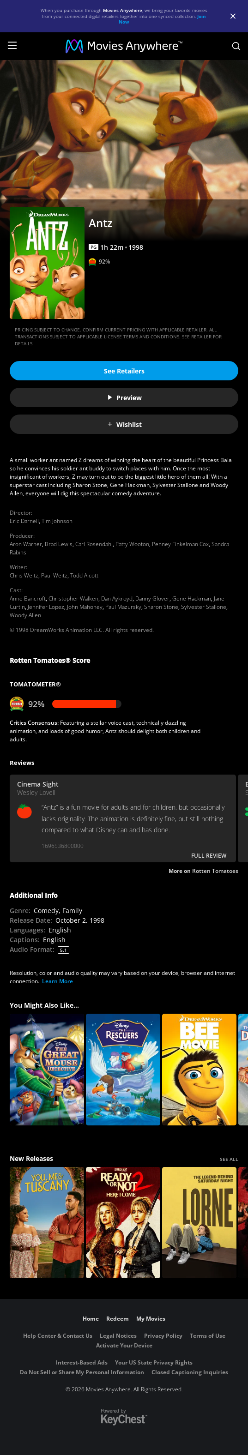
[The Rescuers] (123, 1069)
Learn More (57, 981)
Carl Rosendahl (94, 544)
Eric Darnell (24, 521)
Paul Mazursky (123, 607)
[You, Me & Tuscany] (47, 1223)
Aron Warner (26, 544)
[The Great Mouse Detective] (47, 1069)
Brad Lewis (59, 544)
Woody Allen (25, 615)
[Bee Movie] (199, 1069)
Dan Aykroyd (117, 598)
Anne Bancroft (28, 598)
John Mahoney (85, 607)
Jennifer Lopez (46, 607)
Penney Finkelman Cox (180, 544)
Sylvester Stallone (203, 607)
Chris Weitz (24, 575)
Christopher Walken (73, 598)
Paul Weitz (54, 575)
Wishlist (124, 424)
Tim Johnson (57, 521)
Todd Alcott (84, 575)
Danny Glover (152, 598)
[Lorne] (199, 1223)
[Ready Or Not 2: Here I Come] (123, 1223)
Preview (124, 397)
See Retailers (124, 371)
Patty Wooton (132, 544)
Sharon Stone (161, 607)
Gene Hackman (191, 598)
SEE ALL (229, 1159)
